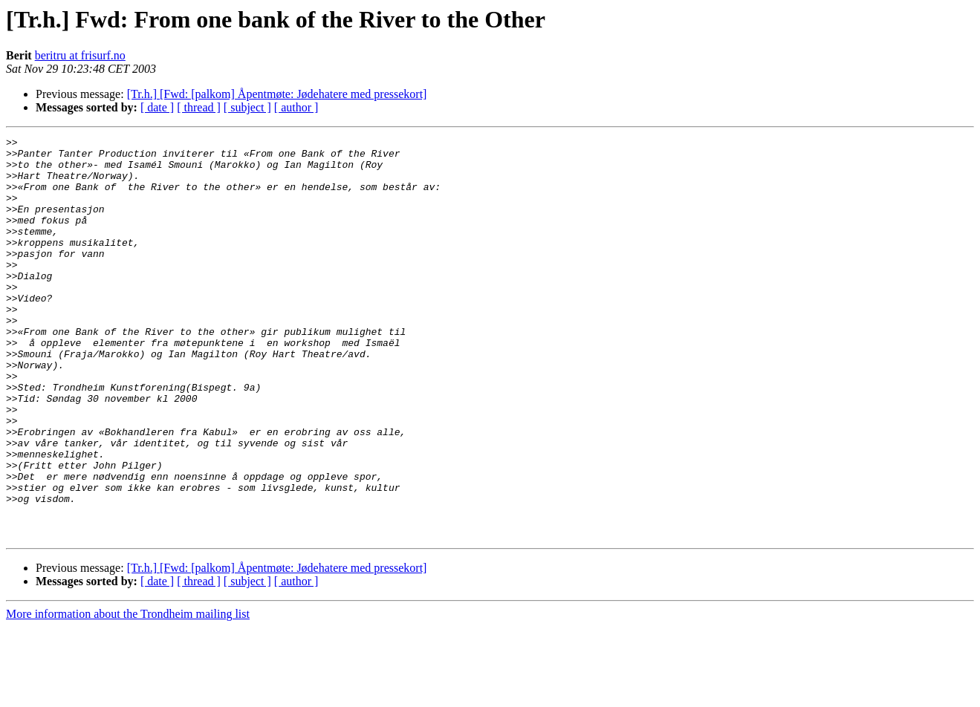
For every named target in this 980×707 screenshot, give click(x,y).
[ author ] (296, 107)
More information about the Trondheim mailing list (128, 694)
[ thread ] (199, 107)
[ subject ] (247, 107)
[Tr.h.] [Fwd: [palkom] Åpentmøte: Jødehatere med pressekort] (277, 94)
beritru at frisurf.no (80, 55)
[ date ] (157, 107)
